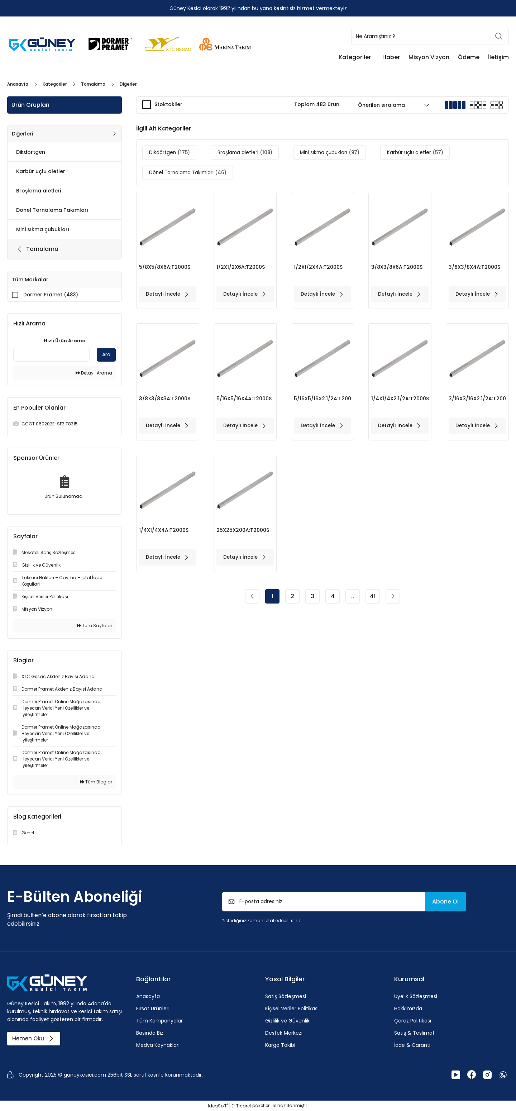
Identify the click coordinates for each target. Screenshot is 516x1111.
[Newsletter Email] (344, 902)
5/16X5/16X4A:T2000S (244, 400)
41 (373, 601)
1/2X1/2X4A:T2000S (318, 267)
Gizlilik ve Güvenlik (287, 1021)
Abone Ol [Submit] (445, 902)
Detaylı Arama (94, 373)
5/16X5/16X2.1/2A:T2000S (322, 400)
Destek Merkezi (283, 1033)
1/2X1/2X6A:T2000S (241, 267)
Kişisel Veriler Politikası (292, 1008)
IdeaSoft (218, 1106)
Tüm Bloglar (96, 782)
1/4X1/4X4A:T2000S (164, 533)
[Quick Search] (51, 355)
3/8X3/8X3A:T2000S (165, 400)
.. (352, 601)
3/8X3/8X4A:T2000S (475, 267)
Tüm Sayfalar (94, 626)
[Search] (430, 36)
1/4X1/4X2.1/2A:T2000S (400, 400)
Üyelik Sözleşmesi (415, 996)
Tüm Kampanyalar (159, 1021)
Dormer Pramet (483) (51, 295)
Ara (106, 354)
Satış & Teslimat (414, 1033)
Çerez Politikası (412, 1021)
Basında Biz (149, 1033)
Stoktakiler (168, 104)
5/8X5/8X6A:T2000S (165, 267)
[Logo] (43, 43)
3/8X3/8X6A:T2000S (397, 267)
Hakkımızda (408, 1008)
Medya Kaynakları (158, 1045)
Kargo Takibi (280, 1045)
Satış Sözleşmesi (285, 996)
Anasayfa (148, 996)
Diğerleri (129, 84)
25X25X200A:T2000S (243, 533)
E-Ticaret (241, 1106)
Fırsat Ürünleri (152, 1008)
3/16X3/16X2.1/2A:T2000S (477, 400)
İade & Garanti (412, 1045)
